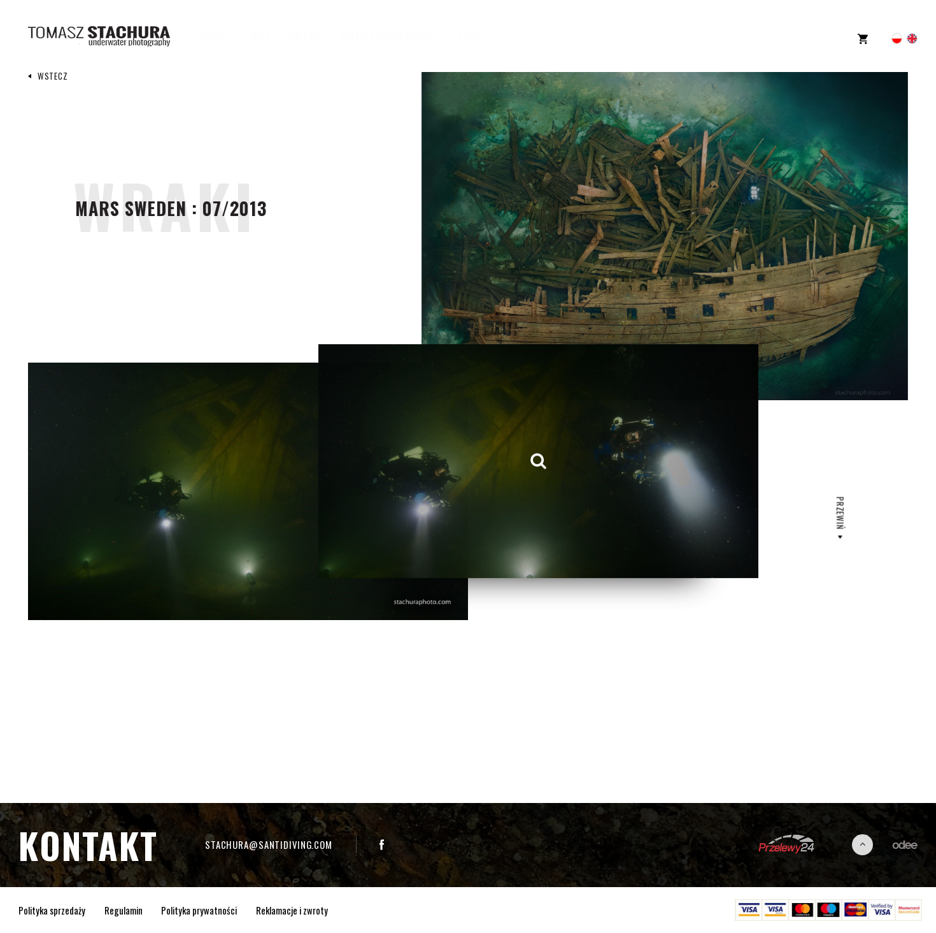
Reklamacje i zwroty (292, 910)
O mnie (268, 36)
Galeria (317, 36)
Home (223, 36)
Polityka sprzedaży (51, 910)
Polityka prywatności (199, 910)
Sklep (483, 36)
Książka (402, 36)
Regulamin (123, 910)
